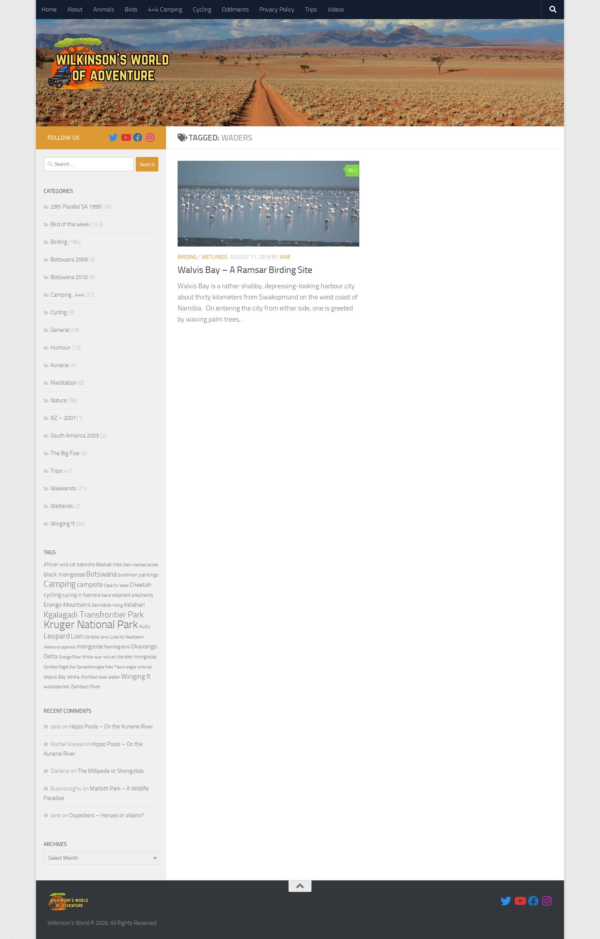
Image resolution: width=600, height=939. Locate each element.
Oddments (235, 9)
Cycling (202, 9)
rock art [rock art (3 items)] (109, 657)
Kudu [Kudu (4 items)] (144, 626)
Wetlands (215, 257)
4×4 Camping (165, 9)
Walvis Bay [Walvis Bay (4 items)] (55, 677)
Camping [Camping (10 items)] (60, 584)
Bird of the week (70, 224)
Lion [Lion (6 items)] (77, 636)
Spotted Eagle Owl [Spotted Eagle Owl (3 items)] (60, 667)
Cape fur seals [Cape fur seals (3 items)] (116, 585)
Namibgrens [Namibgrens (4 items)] (117, 647)
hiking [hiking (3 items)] (117, 605)
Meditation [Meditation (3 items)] (134, 637)
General (60, 330)
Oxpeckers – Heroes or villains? (106, 815)
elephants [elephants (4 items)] (142, 595)
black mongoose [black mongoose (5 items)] (64, 574)
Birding (187, 257)
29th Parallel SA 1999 (76, 206)
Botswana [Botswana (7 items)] (101, 574)
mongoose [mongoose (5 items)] (90, 646)
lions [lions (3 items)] (104, 637)
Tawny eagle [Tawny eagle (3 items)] (125, 667)
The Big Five (65, 453)
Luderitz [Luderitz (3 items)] (116, 637)
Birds (131, 9)
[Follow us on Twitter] (113, 137)
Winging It (63, 523)
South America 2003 (75, 435)
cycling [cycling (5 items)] (52, 594)
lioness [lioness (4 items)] (91, 637)
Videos (336, 9)
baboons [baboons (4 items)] (86, 564)
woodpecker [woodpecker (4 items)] (57, 686)
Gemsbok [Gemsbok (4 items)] (101, 605)
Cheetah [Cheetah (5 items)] (141, 584)
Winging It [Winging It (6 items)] (135, 676)
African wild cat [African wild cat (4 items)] (60, 564)
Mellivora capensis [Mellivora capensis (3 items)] (59, 647)
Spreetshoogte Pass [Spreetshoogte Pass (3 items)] (95, 667)
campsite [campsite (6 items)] (90, 584)
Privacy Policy (276, 9)
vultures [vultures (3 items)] (144, 667)
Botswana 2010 (69, 277)
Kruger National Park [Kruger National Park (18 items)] (91, 624)
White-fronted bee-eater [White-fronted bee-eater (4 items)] (93, 677)
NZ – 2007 (63, 418)
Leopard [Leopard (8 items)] (57, 635)
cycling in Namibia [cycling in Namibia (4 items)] (81, 595)
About (75, 9)
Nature (59, 400)
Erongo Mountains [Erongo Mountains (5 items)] (67, 604)
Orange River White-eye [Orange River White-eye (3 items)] (80, 657)
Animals (103, 9)
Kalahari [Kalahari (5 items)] (134, 604)
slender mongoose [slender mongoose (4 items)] (137, 657)
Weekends (63, 488)
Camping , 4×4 (67, 294)
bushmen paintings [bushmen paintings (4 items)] (138, 575)
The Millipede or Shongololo (111, 771)
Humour (60, 347)
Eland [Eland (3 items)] (106, 595)
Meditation (64, 382)
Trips (311, 9)
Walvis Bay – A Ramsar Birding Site (245, 270)
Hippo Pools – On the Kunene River (111, 726)
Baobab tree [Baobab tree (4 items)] (109, 564)
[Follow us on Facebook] (137, 137)
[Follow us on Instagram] (150, 137)
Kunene (60, 365)
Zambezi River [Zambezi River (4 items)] (86, 686)
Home (49, 9)
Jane (285, 257)
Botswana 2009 (69, 259)
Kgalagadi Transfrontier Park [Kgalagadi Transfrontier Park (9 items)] (93, 615)
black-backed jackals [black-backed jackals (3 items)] (140, 564)
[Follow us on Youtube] (125, 137)
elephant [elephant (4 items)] (121, 595)
